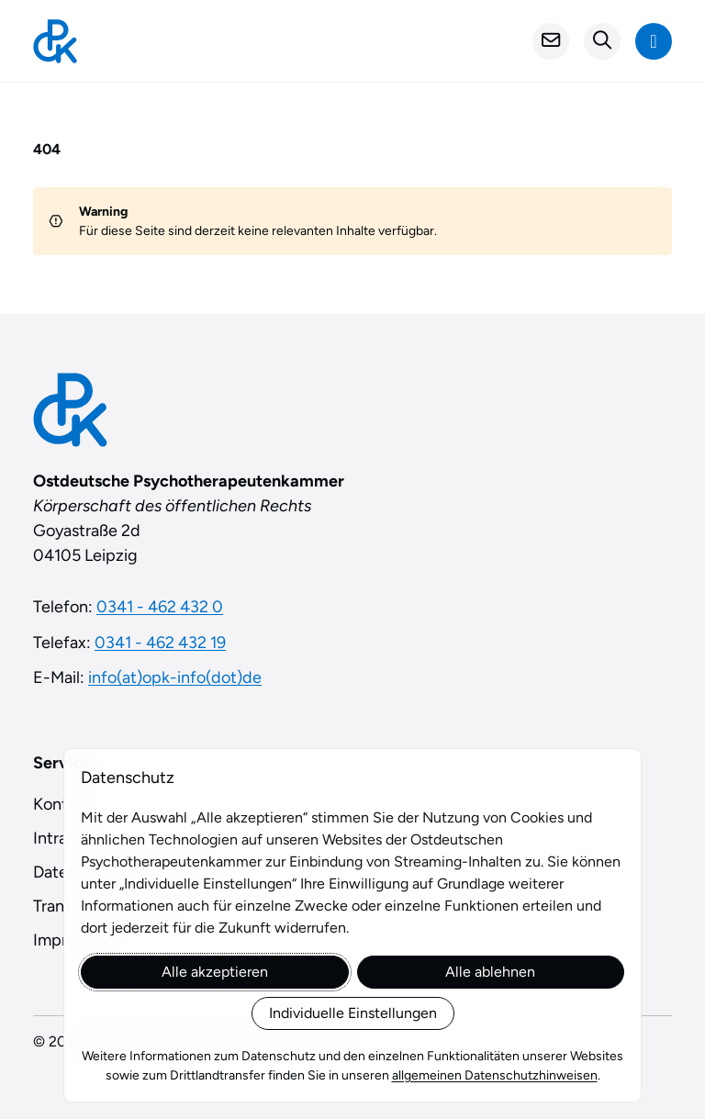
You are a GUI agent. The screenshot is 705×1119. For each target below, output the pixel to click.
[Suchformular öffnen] (602, 41)
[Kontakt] (550, 41)
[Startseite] (55, 41)
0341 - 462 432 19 (160, 642)
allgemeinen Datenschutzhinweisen (495, 1075)
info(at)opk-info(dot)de (175, 677)
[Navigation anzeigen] (653, 41)
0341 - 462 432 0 (159, 607)
